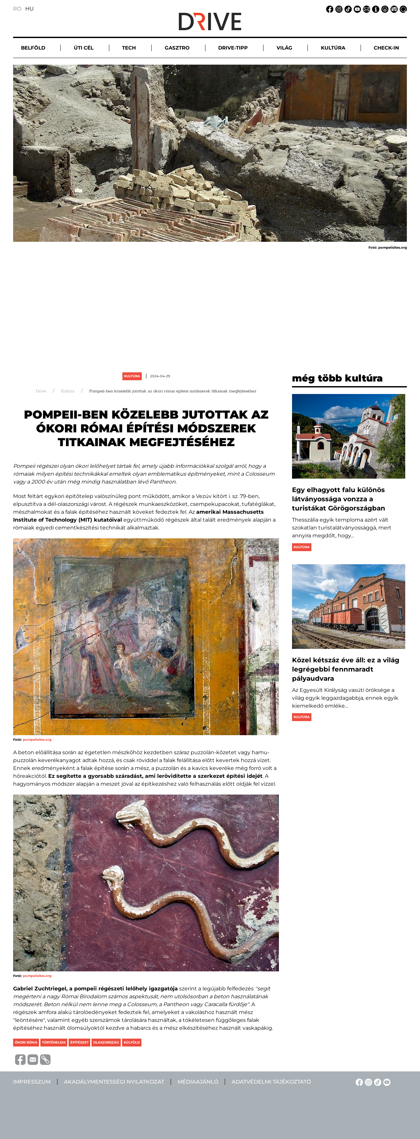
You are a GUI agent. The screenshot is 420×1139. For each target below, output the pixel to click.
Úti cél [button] (84, 48)
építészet (79, 1042)
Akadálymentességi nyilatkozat (114, 1082)
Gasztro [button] (177, 48)
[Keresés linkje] (402, 9)
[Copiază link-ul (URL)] (44, 1059)
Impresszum (32, 1082)
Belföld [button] (33, 48)
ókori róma (26, 1042)
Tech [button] (129, 48)
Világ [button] (284, 48)
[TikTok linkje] (347, 9)
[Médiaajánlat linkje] (393, 9)
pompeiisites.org (37, 739)
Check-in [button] (386, 48)
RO (17, 9)
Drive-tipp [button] (233, 48)
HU (29, 9)
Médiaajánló (198, 1082)
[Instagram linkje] (338, 9)
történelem (54, 1042)
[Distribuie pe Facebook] (19, 1059)
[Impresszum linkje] (374, 9)
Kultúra (132, 376)
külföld (132, 1042)
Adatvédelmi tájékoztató (271, 1082)
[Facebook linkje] (328, 9)
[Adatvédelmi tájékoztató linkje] (383, 9)
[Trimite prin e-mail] (32, 1059)
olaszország (106, 1042)
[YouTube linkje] (356, 9)
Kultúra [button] (333, 48)
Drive (41, 391)
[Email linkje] (365, 9)
